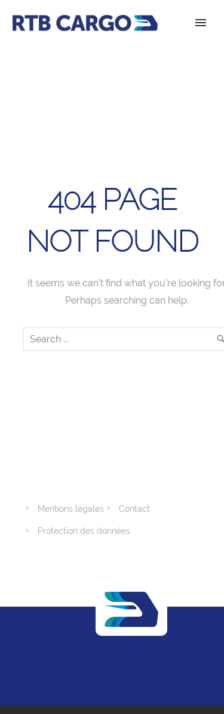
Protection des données (84, 531)
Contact (134, 509)
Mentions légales (71, 509)
